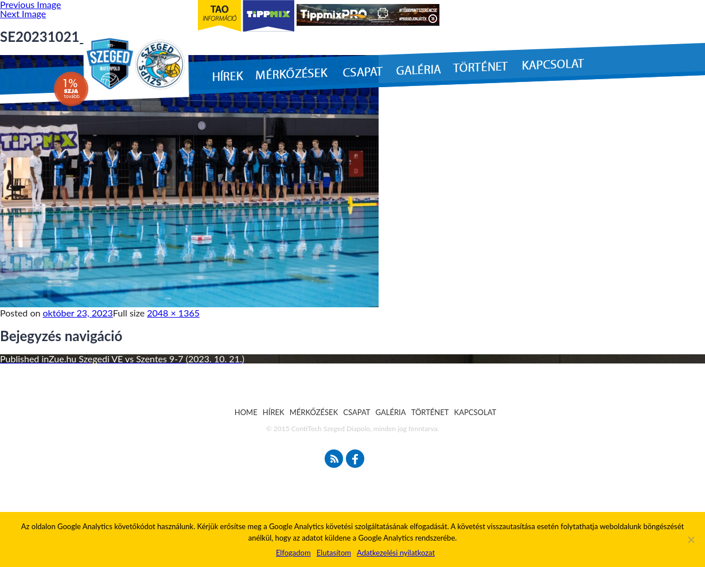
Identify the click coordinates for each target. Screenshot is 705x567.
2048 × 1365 (173, 312)
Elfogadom (293, 552)
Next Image (23, 13)
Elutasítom (334, 552)
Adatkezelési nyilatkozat (396, 552)
